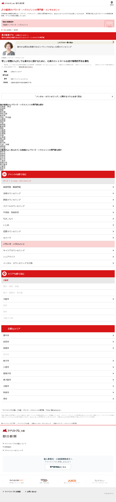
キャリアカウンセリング (14, 250)
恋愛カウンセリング (12, 231)
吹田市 (6, 342)
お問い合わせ (31, 492)
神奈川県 (3, 114)
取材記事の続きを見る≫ (26, 67)
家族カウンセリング (12, 200)
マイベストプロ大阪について (15, 444)
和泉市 (6, 392)
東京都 (2, 112)
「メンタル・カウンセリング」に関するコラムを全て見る (58, 96)
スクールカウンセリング (14, 206)
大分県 (2, 148)
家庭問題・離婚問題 (12, 187)
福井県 (2, 121)
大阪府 (2, 130)
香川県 (2, 143)
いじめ (6, 225)
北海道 (2, 108)
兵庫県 (2, 134)
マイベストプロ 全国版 (13, 492)
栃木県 (2, 115)
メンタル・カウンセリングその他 (17, 263)
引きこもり (8, 219)
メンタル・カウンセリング (21, 181)
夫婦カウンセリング (12, 193)
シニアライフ (9, 257)
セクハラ (7, 238)
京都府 (2, 132)
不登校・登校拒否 (11, 212)
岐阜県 (2, 126)
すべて (5, 181)
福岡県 (2, 146)
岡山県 (2, 139)
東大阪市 (7, 380)
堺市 (5, 399)
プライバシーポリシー (12, 450)
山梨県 (2, 119)
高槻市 (6, 348)
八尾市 (6, 367)
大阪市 (2, 166)
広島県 (2, 137)
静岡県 (2, 125)
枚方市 (6, 361)
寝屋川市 (7, 373)
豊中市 (6, 335)
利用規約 (7, 447)
